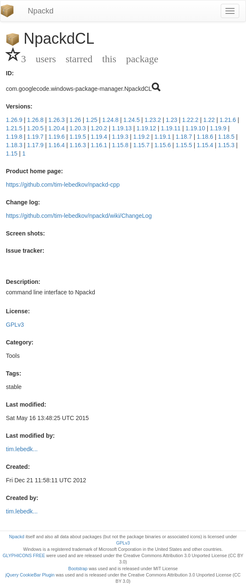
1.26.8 (35, 119)
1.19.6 (56, 136)
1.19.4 (99, 136)
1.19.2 (141, 136)
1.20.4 (56, 128)
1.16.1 (99, 145)
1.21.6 (227, 119)
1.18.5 (226, 136)
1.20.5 (35, 128)
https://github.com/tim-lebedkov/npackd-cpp (63, 184)
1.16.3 (78, 145)
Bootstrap (78, 568)
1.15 (11, 153)
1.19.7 (35, 136)
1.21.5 (14, 128)
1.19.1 (163, 136)
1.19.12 (146, 128)
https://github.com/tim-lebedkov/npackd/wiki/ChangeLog (79, 215)
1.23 (171, 119)
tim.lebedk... (21, 449)
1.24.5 (131, 119)
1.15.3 (226, 145)
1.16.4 (56, 145)
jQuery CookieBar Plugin (30, 574)
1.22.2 (190, 119)
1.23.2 (152, 119)
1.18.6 (205, 136)
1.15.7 (141, 145)
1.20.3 (78, 128)
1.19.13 (122, 128)
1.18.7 (184, 136)
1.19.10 (195, 128)
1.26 (75, 119)
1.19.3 (120, 136)
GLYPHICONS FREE (24, 555)
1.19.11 (171, 128)
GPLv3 (15, 324)
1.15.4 (205, 145)
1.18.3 (14, 145)
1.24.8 (110, 119)
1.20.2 (99, 128)
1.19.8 (14, 136)
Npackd (40, 11)
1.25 (91, 119)
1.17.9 (35, 145)
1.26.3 (56, 119)
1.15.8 (120, 145)
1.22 (209, 119)
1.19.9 (218, 128)
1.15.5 (184, 145)
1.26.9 (14, 119)
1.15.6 (163, 145)
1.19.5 (78, 136)
